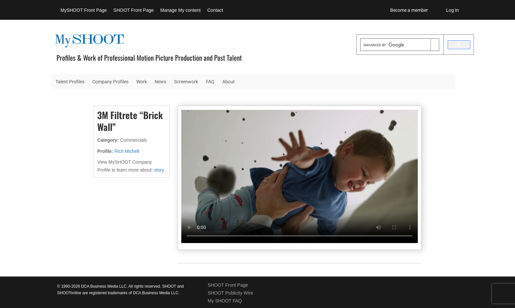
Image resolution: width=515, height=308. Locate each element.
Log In (452, 10)
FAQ (210, 81)
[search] (396, 45)
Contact (215, 10)
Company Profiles (110, 81)
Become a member (409, 10)
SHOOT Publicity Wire (230, 293)
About (228, 81)
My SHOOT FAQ (225, 300)
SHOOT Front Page (133, 10)
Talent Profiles (70, 81)
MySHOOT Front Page (83, 10)
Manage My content (180, 10)
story (159, 170)
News (160, 81)
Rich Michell (126, 151)
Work (141, 81)
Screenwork (186, 81)
